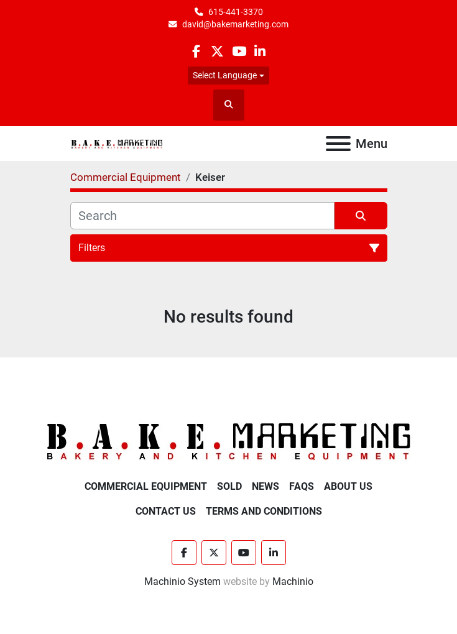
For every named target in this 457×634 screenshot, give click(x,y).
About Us (348, 486)
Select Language (225, 75)
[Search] (202, 215)
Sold (229, 486)
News (265, 486)
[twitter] (217, 51)
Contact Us (166, 511)
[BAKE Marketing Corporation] (228, 441)
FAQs (301, 486)
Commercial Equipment (146, 486)
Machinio (292, 581)
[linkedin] (260, 51)
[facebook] (196, 51)
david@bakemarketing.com (235, 24)
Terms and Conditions (264, 511)
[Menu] (338, 143)
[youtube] (239, 51)
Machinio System (182, 581)
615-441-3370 (235, 12)
